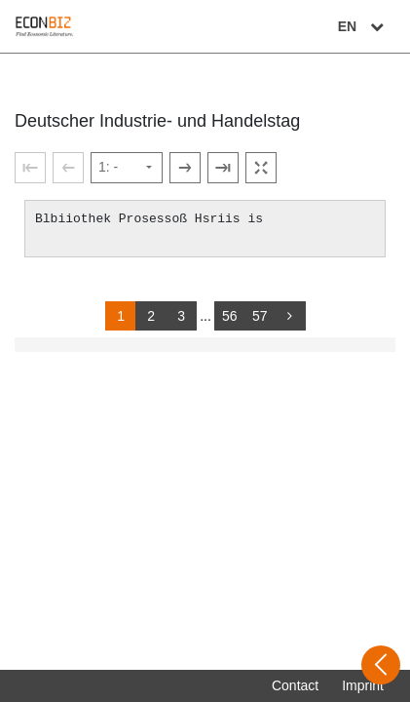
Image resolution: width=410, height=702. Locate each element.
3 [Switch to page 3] (181, 316)
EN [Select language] (363, 26)
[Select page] (127, 167)
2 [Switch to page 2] (151, 316)
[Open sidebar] (380, 664)
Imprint (363, 685)
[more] (290, 316)
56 (230, 316)
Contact (295, 685)
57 (260, 316)
